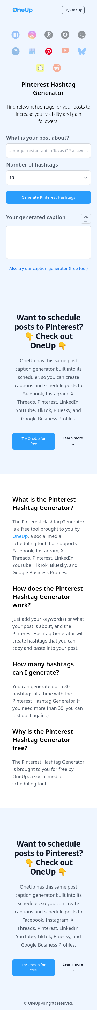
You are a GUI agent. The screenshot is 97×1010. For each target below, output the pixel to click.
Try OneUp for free (34, 441)
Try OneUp (73, 10)
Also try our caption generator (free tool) (48, 268)
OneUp (20, 536)
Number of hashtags (32, 164)
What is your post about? (37, 137)
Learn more (73, 441)
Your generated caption (35, 217)
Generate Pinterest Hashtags (49, 197)
